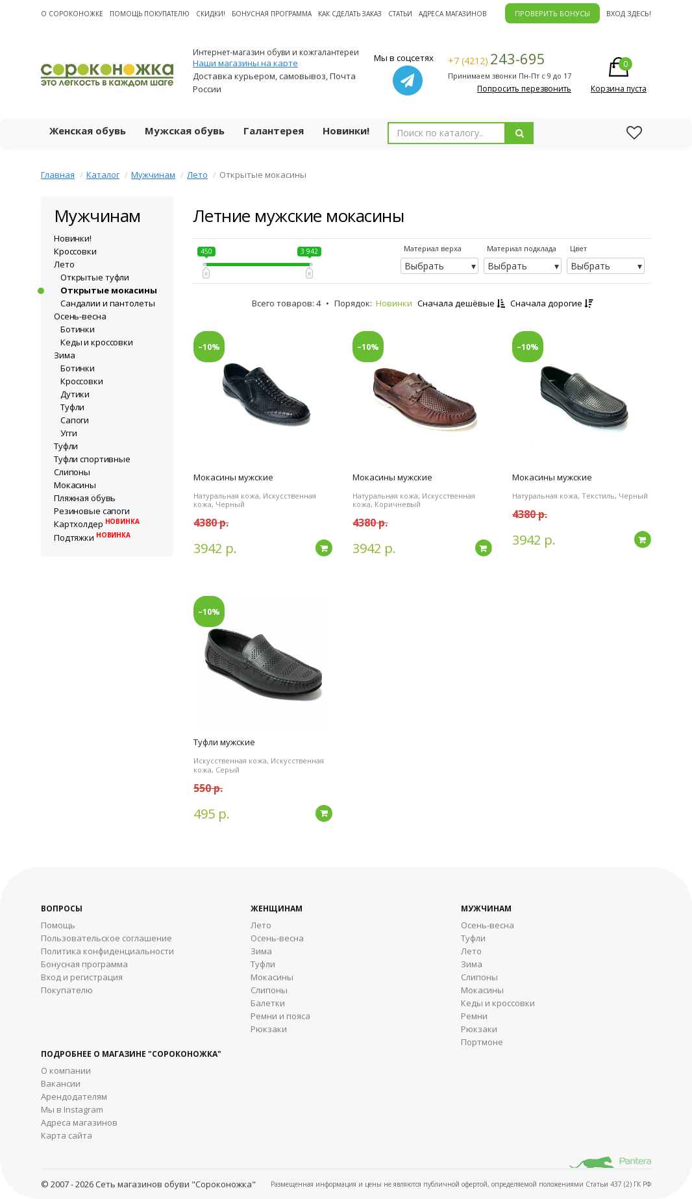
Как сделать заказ (350, 13)
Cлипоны (479, 977)
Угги (68, 433)
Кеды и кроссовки (96, 342)
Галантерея (273, 130)
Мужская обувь (185, 130)
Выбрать (424, 266)
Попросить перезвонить (524, 88)
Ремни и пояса (280, 1016)
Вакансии (60, 1083)
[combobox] (447, 133)
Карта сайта (66, 1135)
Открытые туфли (94, 277)
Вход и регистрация (82, 977)
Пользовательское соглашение (106, 938)
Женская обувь (87, 130)
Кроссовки (75, 251)
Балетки (268, 1003)
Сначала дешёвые (461, 303)
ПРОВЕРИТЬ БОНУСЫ (552, 13)
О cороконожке (72, 13)
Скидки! (210, 13)
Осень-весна (80, 316)
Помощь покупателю (150, 13)
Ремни (474, 1016)
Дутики (75, 394)
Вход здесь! (628, 13)
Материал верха (433, 248)
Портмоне (482, 1042)
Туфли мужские (224, 742)
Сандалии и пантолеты (107, 303)
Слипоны (72, 472)
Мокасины (75, 485)
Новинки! (346, 130)
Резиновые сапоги (92, 511)
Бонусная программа (272, 13)
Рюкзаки (269, 1029)
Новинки (394, 303)
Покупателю (67, 990)
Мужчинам (153, 174)
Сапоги (74, 420)
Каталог (102, 174)
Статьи (400, 13)
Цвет (578, 248)
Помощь (58, 925)
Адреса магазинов (452, 13)
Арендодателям (74, 1096)
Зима (64, 355)
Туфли (72, 407)
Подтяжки (92, 537)
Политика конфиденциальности (107, 951)
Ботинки (77, 329)
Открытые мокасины (108, 290)
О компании (66, 1070)
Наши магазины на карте (245, 63)
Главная (58, 174)
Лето (197, 174)
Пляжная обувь (85, 498)
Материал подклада (521, 248)
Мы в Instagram (72, 1109)
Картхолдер (97, 524)
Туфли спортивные (92, 459)
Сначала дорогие (551, 303)
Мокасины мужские (233, 477)
